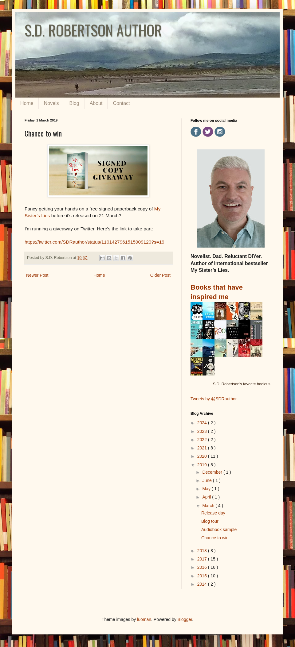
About (96, 103)
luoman (144, 619)
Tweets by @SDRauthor (214, 398)
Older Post (160, 275)
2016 (202, 567)
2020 (202, 456)
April (207, 497)
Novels (51, 103)
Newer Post (37, 275)
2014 (202, 584)
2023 (202, 431)
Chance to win (215, 537)
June (207, 480)
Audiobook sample (219, 529)
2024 (202, 422)
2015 (202, 575)
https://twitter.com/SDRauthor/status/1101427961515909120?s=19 (94, 242)
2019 (202, 464)
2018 (202, 550)
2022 (202, 439)
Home (26, 103)
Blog (74, 103)
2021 (202, 447)
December (212, 472)
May (206, 488)
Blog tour (209, 521)
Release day (213, 512)
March (208, 505)
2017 (202, 558)
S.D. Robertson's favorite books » (241, 384)
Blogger (185, 619)
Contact (121, 103)
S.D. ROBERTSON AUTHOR (93, 30)
